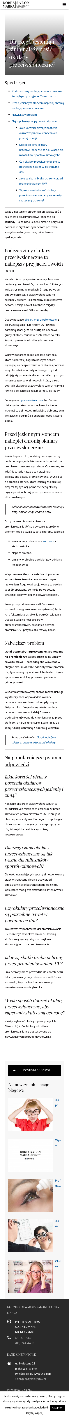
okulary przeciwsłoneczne (40, 319)
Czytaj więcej (34, 1413)
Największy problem (24, 114)
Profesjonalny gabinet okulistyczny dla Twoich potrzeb (58, 1183)
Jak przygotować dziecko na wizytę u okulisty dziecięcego (58, 1103)
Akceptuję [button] (57, 1408)
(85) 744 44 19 (24, 1343)
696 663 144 (23, 1338)
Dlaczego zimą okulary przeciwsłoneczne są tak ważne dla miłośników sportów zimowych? (41, 149)
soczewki (48, 541)
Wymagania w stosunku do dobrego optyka (58, 1143)
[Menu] (64, 4)
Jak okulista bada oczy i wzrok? (58, 1224)
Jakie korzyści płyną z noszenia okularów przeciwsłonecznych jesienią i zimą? (38, 133)
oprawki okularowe (31, 400)
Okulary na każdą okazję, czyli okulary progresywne (58, 1264)
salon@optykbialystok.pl (30, 1379)
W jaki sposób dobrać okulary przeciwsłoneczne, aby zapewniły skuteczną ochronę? (40, 195)
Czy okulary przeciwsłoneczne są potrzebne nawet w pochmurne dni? (39, 166)
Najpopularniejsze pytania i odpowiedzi (36, 121)
